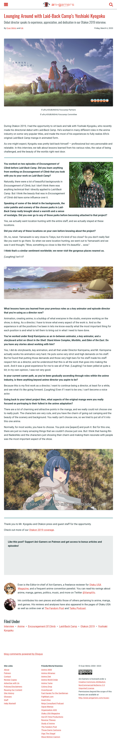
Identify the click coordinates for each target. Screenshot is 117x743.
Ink (22, 28)
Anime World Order (49, 680)
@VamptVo (89, 592)
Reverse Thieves (48, 720)
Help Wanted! (10, 703)
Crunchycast (46, 690)
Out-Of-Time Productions (52, 717)
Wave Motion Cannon (50, 737)
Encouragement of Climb (42, 626)
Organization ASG (49, 710)
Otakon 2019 (88, 626)
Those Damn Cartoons (51, 730)
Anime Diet (46, 676)
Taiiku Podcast (77, 608)
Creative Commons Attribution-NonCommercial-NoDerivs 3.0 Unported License (92, 685)
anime (21, 626)
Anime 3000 (46, 670)
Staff (6, 700)
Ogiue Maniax (47, 706)
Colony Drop (46, 686)
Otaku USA (104, 604)
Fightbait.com (47, 696)
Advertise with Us (11, 683)
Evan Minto (11, 28)
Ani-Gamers (84, 679)
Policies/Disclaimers (13, 686)
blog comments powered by (23, 654)
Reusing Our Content (13, 690)
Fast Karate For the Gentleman (54, 693)
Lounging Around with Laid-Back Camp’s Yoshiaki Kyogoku (54, 15)
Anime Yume (46, 683)
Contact (7, 676)
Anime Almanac (48, 673)
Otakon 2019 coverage (41, 529)
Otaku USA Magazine (50, 713)
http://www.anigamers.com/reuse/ (94, 698)
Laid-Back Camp (68, 626)
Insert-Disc (46, 700)
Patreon (7, 673)
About (6, 670)
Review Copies (10, 680)
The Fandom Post (54, 608)
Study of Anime (48, 723)
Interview (9, 626)
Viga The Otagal (48, 733)
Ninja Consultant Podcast (52, 703)
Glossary (8, 696)
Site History (9, 693)
